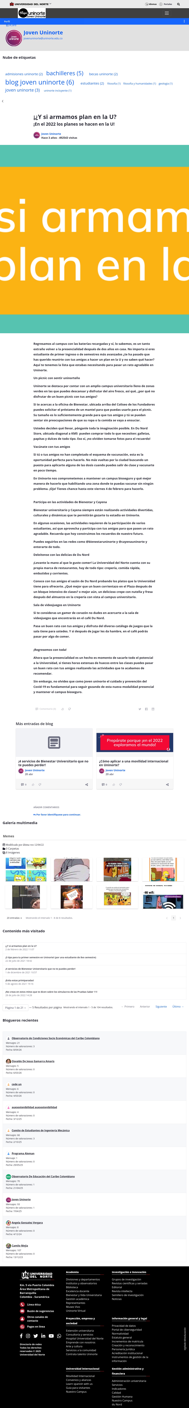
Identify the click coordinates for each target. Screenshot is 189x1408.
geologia (166, 83)
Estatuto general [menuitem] (122, 1337)
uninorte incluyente (57, 90)
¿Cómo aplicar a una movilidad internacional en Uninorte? (133, 763)
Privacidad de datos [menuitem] (124, 1326)
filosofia (114, 83)
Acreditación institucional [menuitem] (127, 1353)
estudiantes (92, 83)
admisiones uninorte (24, 74)
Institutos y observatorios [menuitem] (81, 1283)
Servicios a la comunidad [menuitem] (81, 1350)
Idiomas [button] (151, 4)
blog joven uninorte (39, 82)
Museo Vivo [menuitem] (73, 1307)
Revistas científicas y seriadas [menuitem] (129, 1283)
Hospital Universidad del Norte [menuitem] (85, 1338)
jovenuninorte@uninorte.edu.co (43, 38)
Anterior (145, 1006)
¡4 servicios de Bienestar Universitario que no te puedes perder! (53, 763)
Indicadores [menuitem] (119, 1389)
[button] (178, 4)
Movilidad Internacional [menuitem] (80, 1376)
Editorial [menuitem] (117, 1287)
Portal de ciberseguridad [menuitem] (127, 1329)
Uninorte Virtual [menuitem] (75, 1311)
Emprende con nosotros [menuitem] (80, 1342)
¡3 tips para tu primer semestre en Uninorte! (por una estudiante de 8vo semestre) (50, 957)
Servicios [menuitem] (117, 1385)
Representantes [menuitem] (75, 1303)
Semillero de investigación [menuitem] (128, 1295)
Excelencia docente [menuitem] (77, 1291)
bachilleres (64, 73)
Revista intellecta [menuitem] (122, 1291)
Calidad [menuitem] (116, 1392)
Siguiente (161, 1006)
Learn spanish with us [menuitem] (79, 1384)
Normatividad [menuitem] (120, 1333)
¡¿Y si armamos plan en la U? (21, 945)
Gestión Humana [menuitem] (122, 1396)
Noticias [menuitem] (117, 1299)
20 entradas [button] (15, 918)
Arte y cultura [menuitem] (74, 1346)
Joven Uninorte (43, 32)
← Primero (127, 1006)
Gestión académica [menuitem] (77, 1299)
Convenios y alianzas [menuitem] (78, 1380)
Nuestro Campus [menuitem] (76, 1391)
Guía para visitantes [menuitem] (78, 1388)
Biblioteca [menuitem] (72, 1287)
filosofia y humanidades (139, 83)
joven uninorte (22, 90)
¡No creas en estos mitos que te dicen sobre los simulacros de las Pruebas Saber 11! (51, 991)
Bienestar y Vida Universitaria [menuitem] (84, 1295)
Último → (178, 1006)
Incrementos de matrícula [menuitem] (127, 1341)
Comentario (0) (46, 708)
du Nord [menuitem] (117, 1404)
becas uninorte (103, 74)
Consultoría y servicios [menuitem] (79, 1334)
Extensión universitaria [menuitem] (80, 1330)
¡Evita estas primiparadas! (19, 980)
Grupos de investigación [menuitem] (126, 1279)
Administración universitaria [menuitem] (129, 1381)
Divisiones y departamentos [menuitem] (83, 1279)
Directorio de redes (31, 1344)
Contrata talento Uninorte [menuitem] (82, 1354)
